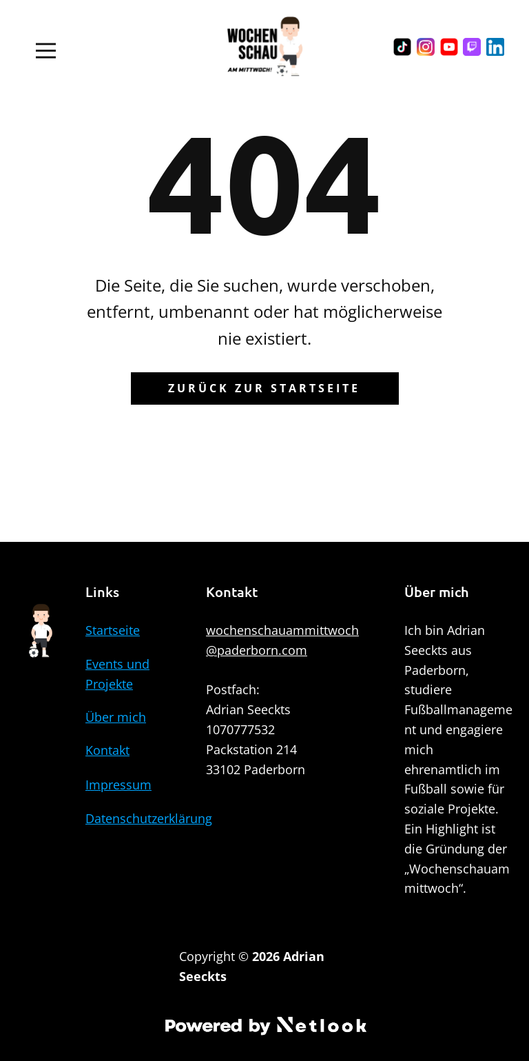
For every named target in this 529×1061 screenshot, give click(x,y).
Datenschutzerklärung (148, 818)
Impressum (118, 784)
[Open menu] (46, 51)
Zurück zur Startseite (264, 388)
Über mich (115, 717)
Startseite (112, 630)
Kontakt (107, 750)
